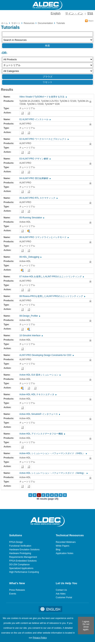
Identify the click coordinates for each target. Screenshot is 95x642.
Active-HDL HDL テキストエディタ (37, 394)
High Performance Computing (24, 572)
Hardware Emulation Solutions (24, 549)
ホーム (4, 23)
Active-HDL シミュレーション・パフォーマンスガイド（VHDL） (53, 453)
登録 (90, 13)
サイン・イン (74, 13)
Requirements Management (23, 557)
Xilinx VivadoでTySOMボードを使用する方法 (42, 96)
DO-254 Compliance (19, 564)
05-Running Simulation (31, 217)
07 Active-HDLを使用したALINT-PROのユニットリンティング (51, 276)
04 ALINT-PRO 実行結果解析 (34, 178)
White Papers (62, 546)
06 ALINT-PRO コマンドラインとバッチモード (43, 237)
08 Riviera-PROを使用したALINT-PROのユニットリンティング (52, 296)
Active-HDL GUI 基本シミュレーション (39, 374)
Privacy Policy (40, 637)
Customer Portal (64, 597)
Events (12, 593)
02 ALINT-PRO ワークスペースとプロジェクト (43, 139)
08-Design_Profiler (29, 316)
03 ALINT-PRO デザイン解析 (34, 158)
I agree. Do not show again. (86, 625)
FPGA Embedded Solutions (23, 560)
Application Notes (64, 553)
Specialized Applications (21, 568)
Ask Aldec (61, 593)
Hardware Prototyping (20, 553)
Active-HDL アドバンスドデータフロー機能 (42, 433)
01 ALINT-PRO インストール (34, 119)
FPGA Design (16, 542)
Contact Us (61, 590)
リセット (47, 82)
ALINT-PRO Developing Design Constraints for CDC (46, 355)
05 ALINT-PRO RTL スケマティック (38, 198)
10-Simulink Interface (30, 335)
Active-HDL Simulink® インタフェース (39, 414)
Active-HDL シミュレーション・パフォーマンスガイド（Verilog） (53, 473)
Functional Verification (20, 546)
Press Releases (17, 590)
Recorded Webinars (66, 542)
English (55, 13)
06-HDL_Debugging (30, 257)
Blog (58, 549)
